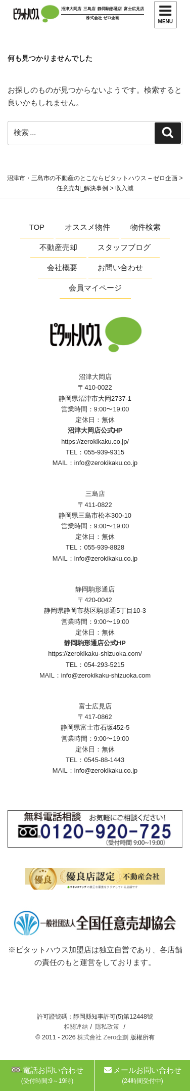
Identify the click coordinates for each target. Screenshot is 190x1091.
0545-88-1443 (104, 760)
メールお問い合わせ (142, 1075)
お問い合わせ (120, 267)
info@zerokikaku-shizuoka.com (106, 675)
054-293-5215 (104, 664)
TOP (37, 227)
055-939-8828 (104, 547)
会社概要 (62, 267)
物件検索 (145, 227)
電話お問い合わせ (47, 1075)
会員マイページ (95, 287)
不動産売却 (58, 247)
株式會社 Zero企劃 (102, 1037)
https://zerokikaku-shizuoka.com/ (95, 653)
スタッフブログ (124, 247)
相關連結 (76, 1026)
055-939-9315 (104, 452)
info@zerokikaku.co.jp (105, 463)
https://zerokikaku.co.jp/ (95, 441)
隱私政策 (107, 1026)
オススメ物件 (87, 227)
